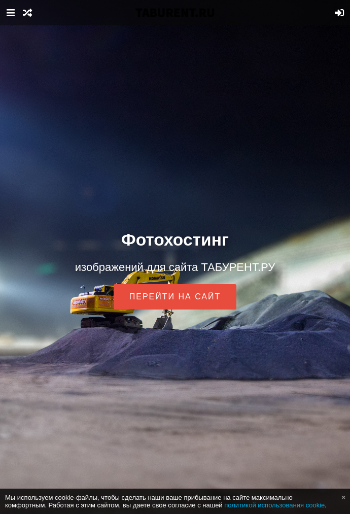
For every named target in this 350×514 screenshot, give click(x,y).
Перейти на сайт (175, 296)
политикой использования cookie (274, 505)
